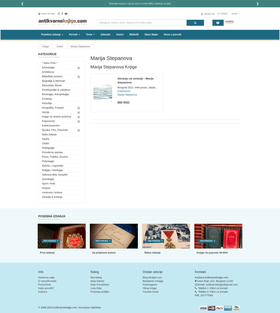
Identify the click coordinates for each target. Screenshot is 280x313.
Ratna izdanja (152, 252)
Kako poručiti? (46, 288)
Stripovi (46, 188)
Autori (120, 34)
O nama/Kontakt (47, 281)
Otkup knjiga (150, 288)
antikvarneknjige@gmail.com (222, 284)
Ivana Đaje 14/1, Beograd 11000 (215, 281)
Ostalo (45, 143)
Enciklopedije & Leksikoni (56, 89)
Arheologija (48, 67)
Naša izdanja (49, 134)
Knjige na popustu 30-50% (212, 252)
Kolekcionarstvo (51, 125)
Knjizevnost (48, 121)
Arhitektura (48, 72)
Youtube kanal (150, 291)
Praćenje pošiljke (100, 291)
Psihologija (48, 161)
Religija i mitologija (52, 170)
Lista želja (96, 288)
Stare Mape (151, 34)
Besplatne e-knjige (153, 281)
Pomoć (224, 14)
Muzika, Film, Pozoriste (55, 130)
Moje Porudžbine (100, 284)
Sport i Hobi (48, 183)
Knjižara (42, 291)
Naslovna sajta (46, 277)
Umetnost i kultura (52, 192)
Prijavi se (209, 14)
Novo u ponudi (172, 34)
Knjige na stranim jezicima (56, 116)
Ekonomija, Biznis (52, 85)
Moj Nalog (96, 277)
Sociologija (48, 179)
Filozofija (47, 103)
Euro (236, 14)
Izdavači (105, 34)
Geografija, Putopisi (53, 107)
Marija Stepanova (80, 46)
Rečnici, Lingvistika (52, 165)
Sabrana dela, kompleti (55, 174)
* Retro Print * (49, 63)
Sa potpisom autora (104, 252)
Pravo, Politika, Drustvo (55, 156)
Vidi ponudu (49, 241)
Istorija (45, 112)
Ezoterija (47, 98)
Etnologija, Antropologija (55, 94)
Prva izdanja (47, 252)
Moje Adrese (97, 281)
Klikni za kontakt (219, 288)
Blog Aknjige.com (152, 277)
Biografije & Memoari (53, 80)
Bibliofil (134, 34)
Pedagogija (48, 147)
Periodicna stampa (52, 152)
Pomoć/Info (44, 284)
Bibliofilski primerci (52, 76)
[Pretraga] (195, 23)
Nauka (45, 138)
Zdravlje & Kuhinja (52, 197)
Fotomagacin (150, 284)
